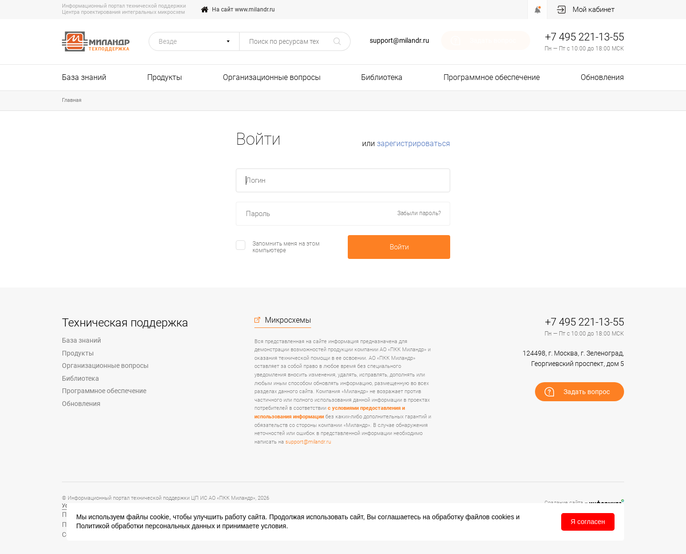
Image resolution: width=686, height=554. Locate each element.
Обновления (602, 77)
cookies (503, 517)
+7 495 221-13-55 (584, 37)
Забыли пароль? (419, 213)
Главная (71, 100)
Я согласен (588, 521)
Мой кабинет (594, 9)
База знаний (84, 77)
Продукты (164, 77)
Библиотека (382, 77)
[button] (194, 41)
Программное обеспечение (492, 77)
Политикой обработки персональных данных (145, 526)
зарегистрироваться (413, 143)
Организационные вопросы (272, 77)
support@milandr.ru (399, 40)
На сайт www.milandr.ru (243, 9)
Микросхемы (288, 320)
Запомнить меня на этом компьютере (286, 247)
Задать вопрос (493, 40)
